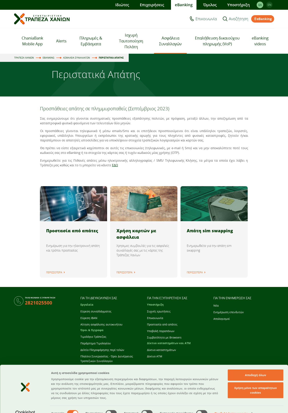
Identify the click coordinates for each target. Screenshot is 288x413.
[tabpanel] (73, 232)
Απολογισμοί (221, 319)
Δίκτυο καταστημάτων (161, 350)
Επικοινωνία (206, 19)
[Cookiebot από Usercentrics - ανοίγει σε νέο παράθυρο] (25, 405)
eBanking (183, 4)
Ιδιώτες (122, 4)
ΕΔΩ (115, 165)
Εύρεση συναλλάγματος (95, 311)
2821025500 (38, 302)
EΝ (269, 5)
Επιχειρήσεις (152, 4)
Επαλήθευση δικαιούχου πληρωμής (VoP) (217, 40)
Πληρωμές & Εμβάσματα (90, 40)
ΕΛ (260, 5)
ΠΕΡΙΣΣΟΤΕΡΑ (54, 272)
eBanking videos (260, 40)
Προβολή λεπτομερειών (231, 405)
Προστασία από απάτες (162, 324)
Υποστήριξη (238, 4)
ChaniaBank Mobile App (32, 40)
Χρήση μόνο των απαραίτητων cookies (255, 382)
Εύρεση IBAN (88, 318)
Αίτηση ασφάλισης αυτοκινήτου (101, 324)
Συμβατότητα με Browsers (164, 337)
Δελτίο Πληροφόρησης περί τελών (102, 350)
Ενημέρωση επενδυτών (228, 312)
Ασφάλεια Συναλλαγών (170, 40)
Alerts (61, 41)
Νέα (216, 305)
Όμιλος (210, 4)
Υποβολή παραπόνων (160, 331)
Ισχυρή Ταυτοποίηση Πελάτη (131, 40)
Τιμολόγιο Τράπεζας (93, 336)
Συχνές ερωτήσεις (159, 311)
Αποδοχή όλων (255, 367)
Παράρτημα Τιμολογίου (95, 343)
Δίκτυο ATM (154, 356)
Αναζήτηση (238, 19)
